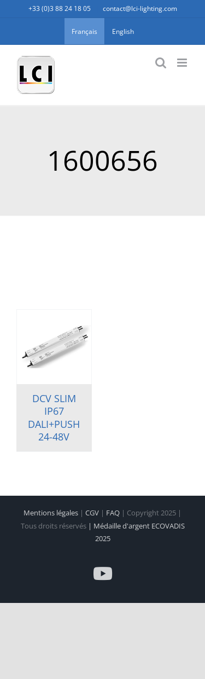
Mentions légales (52, 513)
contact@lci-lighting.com (140, 8)
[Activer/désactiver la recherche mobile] (160, 62)
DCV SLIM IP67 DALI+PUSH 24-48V (54, 417)
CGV (93, 513)
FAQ (113, 513)
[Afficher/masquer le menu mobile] (183, 62)
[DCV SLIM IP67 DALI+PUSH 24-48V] (54, 347)
